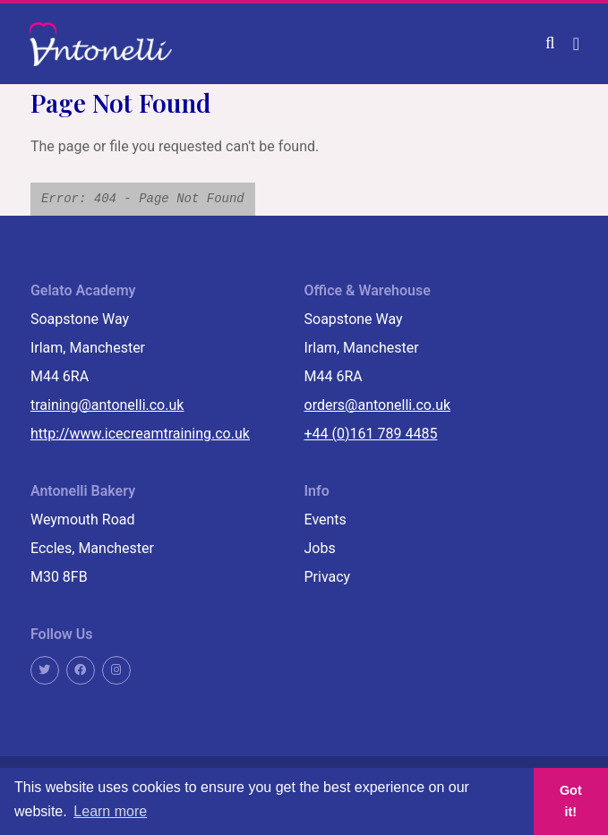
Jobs (320, 548)
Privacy (327, 576)
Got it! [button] (571, 801)
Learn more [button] (110, 811)
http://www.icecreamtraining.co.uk (140, 433)
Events (325, 519)
